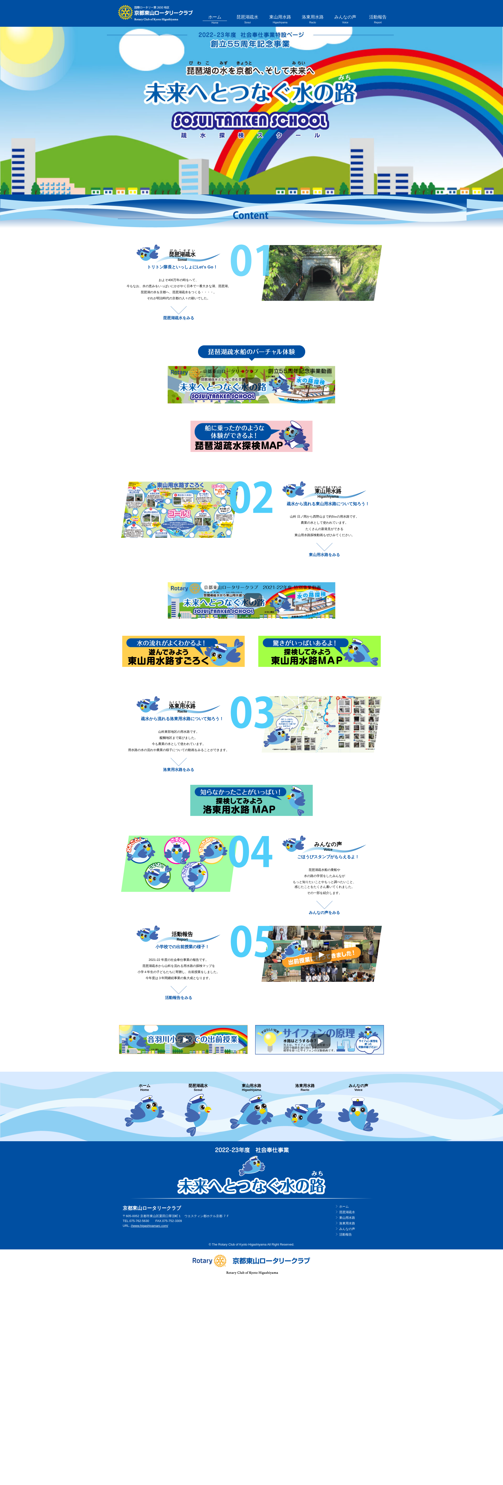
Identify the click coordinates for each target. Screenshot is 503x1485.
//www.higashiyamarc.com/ (149, 1225)
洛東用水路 (315, 19)
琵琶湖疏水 (251, 19)
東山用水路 (283, 19)
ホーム (220, 19)
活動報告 (378, 19)
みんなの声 (346, 19)
